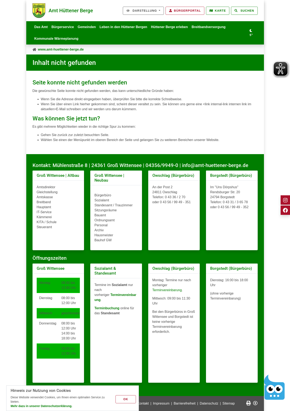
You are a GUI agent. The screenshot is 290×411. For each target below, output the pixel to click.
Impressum (161, 403)
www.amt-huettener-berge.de (61, 49)
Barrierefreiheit (185, 403)
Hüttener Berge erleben (169, 27)
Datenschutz (209, 403)
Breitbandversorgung (209, 27)
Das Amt (41, 27)
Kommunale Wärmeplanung (56, 38)
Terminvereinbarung (167, 290)
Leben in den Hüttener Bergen (123, 27)
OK (125, 399)
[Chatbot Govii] (274, 387)
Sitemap (228, 403)
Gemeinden (87, 27)
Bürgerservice (62, 27)
